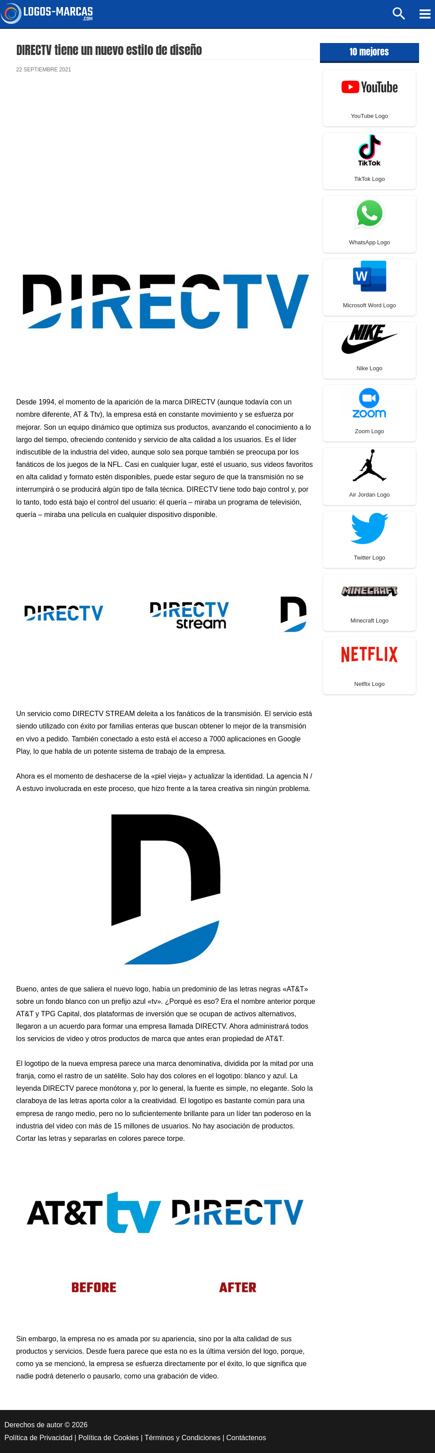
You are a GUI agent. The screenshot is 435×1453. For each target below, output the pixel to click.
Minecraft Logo (369, 620)
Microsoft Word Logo (369, 305)
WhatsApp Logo (369, 242)
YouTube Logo (369, 116)
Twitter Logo (369, 557)
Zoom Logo (369, 431)
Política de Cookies (108, 1437)
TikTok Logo (369, 179)
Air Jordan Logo (369, 494)
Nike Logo (370, 368)
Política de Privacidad (38, 1437)
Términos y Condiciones (183, 1437)
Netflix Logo (369, 684)
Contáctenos (246, 1437)
